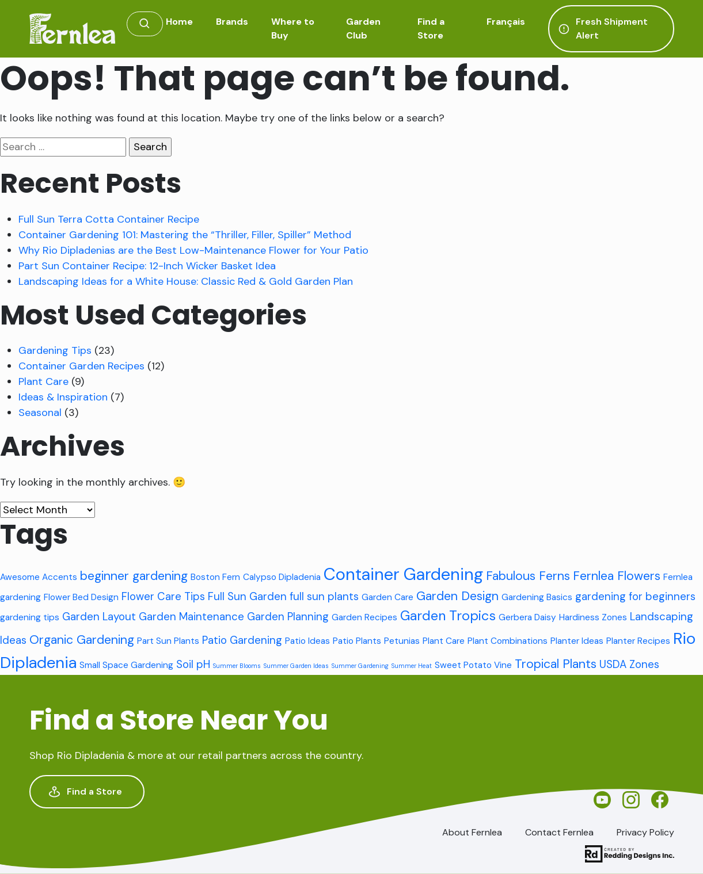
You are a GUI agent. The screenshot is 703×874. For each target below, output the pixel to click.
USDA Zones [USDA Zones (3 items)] (629, 664)
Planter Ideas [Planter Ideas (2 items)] (576, 641)
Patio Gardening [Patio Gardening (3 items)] (242, 640)
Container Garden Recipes (81, 366)
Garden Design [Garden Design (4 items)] (457, 596)
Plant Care (43, 381)
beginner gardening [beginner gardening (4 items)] (134, 576)
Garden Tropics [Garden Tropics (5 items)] (448, 615)
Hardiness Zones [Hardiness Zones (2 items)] (593, 617)
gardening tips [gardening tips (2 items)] (29, 617)
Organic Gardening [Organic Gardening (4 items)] (81, 640)
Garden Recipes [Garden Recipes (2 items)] (364, 617)
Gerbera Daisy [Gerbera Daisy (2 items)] (527, 617)
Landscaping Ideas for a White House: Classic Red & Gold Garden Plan (185, 281)
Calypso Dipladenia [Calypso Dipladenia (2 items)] (282, 577)
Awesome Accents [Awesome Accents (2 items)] (38, 577)
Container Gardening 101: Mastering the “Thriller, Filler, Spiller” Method (184, 235)
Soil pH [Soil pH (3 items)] (193, 664)
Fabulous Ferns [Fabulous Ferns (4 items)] (528, 576)
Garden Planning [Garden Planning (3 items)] (288, 616)
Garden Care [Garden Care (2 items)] (387, 597)
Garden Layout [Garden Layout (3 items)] (99, 616)
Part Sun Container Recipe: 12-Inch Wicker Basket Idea (147, 266)
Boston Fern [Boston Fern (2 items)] (215, 577)
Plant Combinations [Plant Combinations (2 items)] (508, 641)
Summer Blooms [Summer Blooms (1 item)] (237, 666)
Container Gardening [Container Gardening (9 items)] (403, 574)
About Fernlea (472, 832)
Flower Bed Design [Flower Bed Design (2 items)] (81, 597)
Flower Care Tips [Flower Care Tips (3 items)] (163, 596)
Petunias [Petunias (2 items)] (402, 641)
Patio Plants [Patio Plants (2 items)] (357, 641)
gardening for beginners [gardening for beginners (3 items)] (635, 596)
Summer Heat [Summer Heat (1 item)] (412, 666)
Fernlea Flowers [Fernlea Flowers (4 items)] (616, 576)
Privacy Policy (645, 832)
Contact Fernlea (559, 832)
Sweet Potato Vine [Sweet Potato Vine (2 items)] (473, 665)
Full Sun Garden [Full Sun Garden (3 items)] (247, 596)
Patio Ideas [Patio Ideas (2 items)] (307, 641)
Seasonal (40, 412)
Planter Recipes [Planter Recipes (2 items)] (638, 641)
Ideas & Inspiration (63, 397)
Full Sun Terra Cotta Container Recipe (108, 219)
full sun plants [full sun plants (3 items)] (324, 596)
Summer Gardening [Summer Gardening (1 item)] (360, 666)
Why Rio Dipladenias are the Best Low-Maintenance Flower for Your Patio (193, 250)
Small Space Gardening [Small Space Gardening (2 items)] (126, 665)
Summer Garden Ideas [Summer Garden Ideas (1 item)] (296, 666)
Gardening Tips (55, 350)
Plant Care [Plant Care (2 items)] (444, 641)
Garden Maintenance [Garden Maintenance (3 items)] (191, 616)
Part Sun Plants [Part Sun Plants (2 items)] (168, 641)
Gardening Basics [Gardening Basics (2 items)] (536, 597)
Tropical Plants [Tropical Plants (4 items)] (555, 664)
